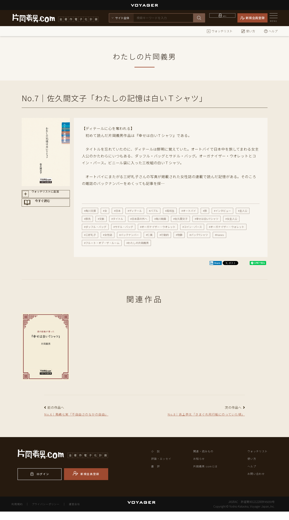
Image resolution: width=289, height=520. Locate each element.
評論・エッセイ (163, 467)
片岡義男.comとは (208, 475)
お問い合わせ (258, 484)
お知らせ (200, 467)
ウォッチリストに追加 (49, 195)
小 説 (156, 458)
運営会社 (79, 512)
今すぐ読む (49, 209)
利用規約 (17, 512)
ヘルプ (271, 31)
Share (215, 263)
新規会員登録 (255, 18)
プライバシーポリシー (48, 512)
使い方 (248, 31)
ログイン (225, 18)
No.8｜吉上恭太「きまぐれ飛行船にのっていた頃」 (204, 418)
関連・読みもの (205, 458)
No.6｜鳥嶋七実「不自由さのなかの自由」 (82, 414)
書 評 (156, 475)
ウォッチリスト (220, 31)
